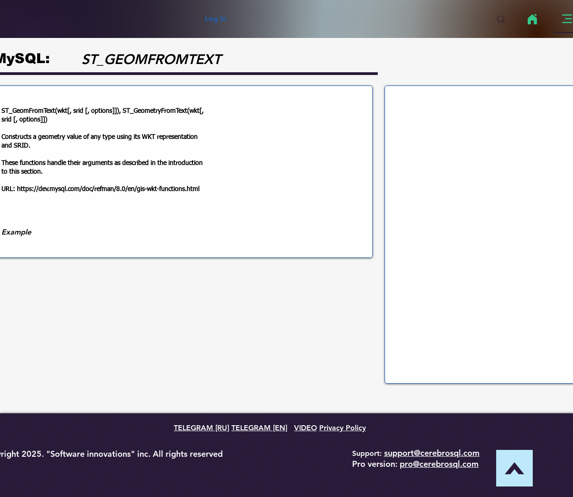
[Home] (532, 19)
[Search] (501, 19)
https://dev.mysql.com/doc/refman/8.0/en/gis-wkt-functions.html (108, 189)
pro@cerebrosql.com (439, 464)
